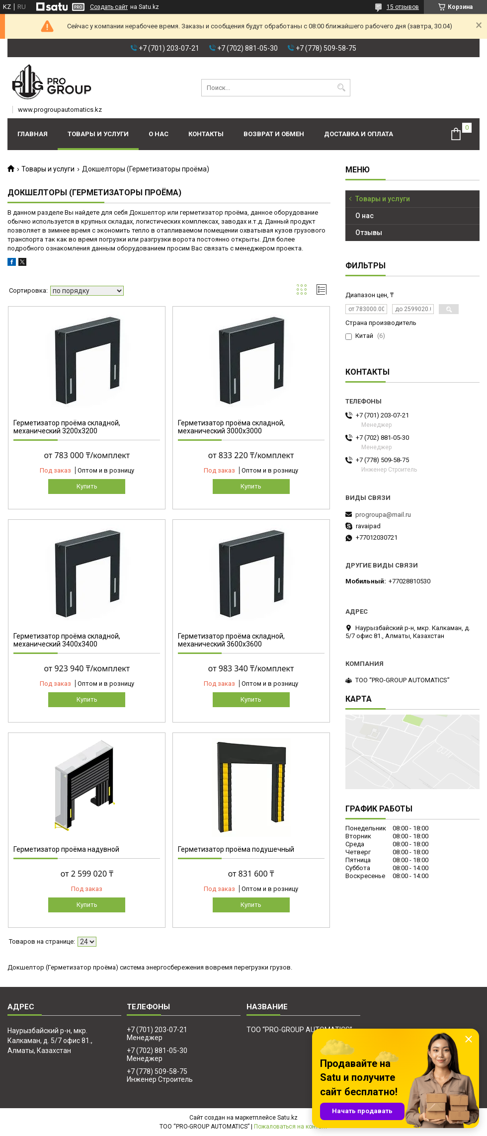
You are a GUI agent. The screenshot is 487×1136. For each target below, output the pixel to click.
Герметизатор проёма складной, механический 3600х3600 (231, 640)
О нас (158, 134)
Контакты (206, 134)
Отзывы (368, 233)
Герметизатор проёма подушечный (236, 849)
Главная (32, 134)
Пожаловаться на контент (290, 1126)
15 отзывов (403, 6)
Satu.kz (287, 1117)
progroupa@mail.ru (383, 514)
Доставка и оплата (358, 134)
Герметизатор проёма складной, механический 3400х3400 (66, 640)
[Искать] (341, 87)
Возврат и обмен (274, 134)
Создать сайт (109, 6)
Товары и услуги (98, 134)
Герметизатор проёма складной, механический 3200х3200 (66, 427)
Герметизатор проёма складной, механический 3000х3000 (231, 427)
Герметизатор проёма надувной (66, 849)
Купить (87, 486)
